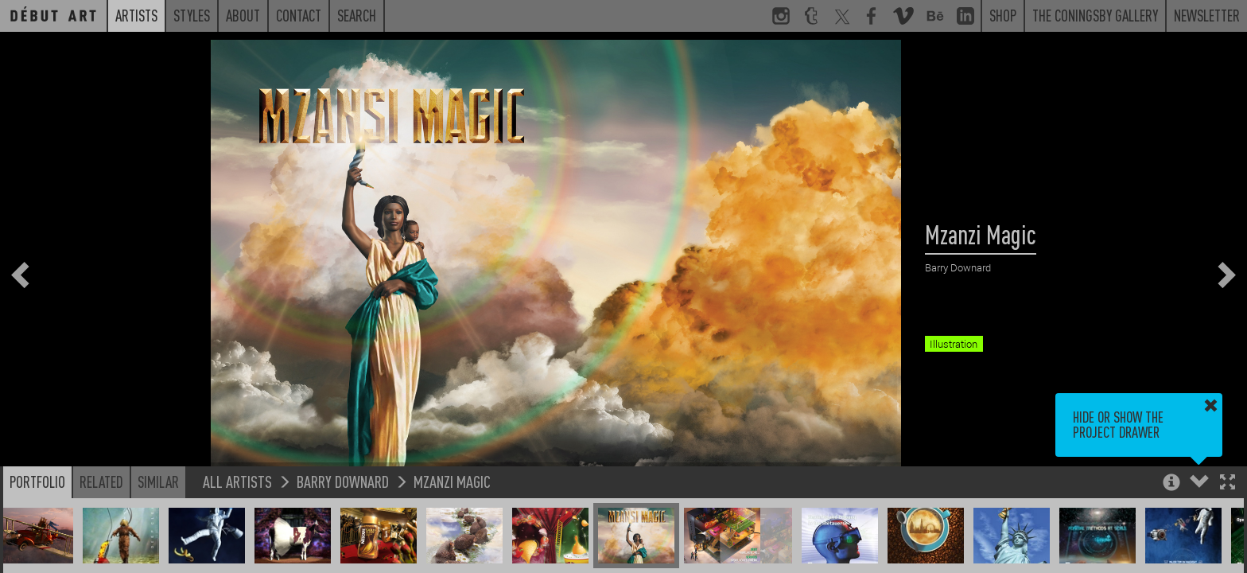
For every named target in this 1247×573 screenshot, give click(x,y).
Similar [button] (158, 481)
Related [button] (101, 481)
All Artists (237, 481)
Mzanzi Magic (452, 481)
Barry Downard (343, 481)
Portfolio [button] (37, 481)
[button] (1227, 483)
